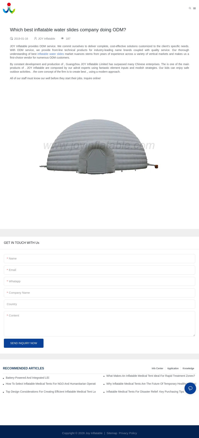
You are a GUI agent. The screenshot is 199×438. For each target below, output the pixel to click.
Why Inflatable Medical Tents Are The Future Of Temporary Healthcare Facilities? (151, 383)
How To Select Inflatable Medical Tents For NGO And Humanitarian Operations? (51, 383)
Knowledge (188, 368)
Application (173, 368)
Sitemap (111, 433)
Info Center (157, 368)
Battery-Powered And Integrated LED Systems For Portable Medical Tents (27, 377)
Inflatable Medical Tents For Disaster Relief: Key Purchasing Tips (145, 391)
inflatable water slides (51, 53)
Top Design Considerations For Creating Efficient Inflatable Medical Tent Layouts (51, 391)
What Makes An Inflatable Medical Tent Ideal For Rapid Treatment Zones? (150, 375)
